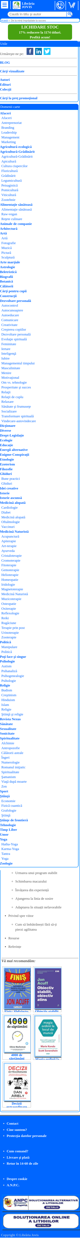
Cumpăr (15, 98)
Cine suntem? (17, 1130)
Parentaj (21, 109)
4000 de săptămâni (16, 1056)
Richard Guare (44, 98)
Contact (13, 1123)
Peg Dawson (52, 93)
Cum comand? (17, 1151)
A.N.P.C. (13, 1185)
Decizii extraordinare (17, 1105)
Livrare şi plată (18, 1157)
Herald (47, 103)
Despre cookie (17, 1179)
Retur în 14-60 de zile (22, 1163)
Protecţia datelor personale (27, 1136)
